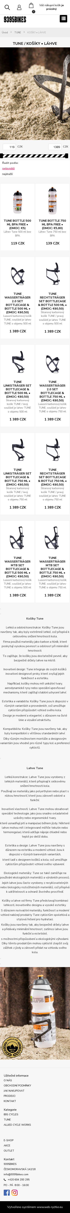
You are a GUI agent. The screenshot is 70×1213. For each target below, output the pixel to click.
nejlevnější (8, 168)
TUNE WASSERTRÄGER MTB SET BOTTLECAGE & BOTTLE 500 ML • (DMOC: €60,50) (17, 567)
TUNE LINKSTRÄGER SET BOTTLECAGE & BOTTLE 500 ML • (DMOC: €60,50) (18, 389)
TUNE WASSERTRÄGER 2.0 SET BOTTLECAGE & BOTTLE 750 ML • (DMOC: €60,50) (52, 391)
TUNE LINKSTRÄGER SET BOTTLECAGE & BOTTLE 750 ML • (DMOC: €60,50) (18, 477)
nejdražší (7, 174)
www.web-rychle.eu (50, 1207)
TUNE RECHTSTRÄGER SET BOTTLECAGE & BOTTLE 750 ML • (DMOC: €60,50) (52, 477)
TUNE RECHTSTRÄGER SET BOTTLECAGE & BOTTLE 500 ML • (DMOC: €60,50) (52, 301)
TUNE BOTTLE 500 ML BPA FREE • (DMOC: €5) (17, 224)
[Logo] (15, 19)
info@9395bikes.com (16, 1174)
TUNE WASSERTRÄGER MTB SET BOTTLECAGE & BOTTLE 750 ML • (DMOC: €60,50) (52, 567)
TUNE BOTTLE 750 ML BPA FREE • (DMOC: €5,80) (52, 224)
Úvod (5, 32)
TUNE (17, 32)
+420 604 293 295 (16, 1180)
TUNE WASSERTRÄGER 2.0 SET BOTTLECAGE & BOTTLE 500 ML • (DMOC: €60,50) (17, 303)
